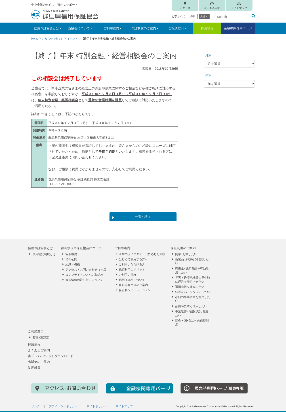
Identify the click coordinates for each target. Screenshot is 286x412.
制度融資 (34, 367)
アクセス (185, 8)
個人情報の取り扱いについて (84, 280)
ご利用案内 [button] (112, 28)
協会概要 (71, 254)
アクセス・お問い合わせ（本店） (87, 269)
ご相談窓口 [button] (177, 28)
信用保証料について (132, 280)
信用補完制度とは (44, 254)
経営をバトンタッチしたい (192, 292)
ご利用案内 (122, 248)
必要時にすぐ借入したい (191, 306)
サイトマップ (239, 8)
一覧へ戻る (143, 217)
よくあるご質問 (39, 350)
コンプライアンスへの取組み (84, 274)
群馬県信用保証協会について (81, 248)
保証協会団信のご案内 (133, 285)
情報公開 (71, 259)
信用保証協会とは (40, 248)
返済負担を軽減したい (189, 286)
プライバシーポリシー (63, 406)
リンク (35, 406)
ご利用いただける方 (132, 264)
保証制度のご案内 (183, 248)
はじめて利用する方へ (133, 259)
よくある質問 (212, 8)
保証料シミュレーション (135, 290)
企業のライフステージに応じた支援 (142, 254)
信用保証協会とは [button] (47, 28)
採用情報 (207, 28)
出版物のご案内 (39, 362)
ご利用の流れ (127, 274)
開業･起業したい (186, 254)
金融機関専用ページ (238, 28)
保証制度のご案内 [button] (144, 28)
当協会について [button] (80, 28)
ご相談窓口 (36, 331)
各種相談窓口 (41, 337)
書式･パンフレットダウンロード (50, 356)
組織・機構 (72, 264)
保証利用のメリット (132, 269)
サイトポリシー (96, 406)
